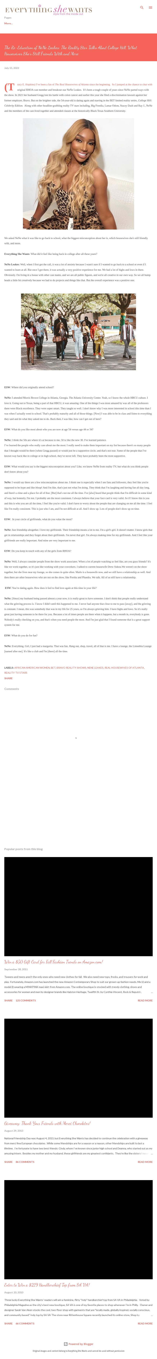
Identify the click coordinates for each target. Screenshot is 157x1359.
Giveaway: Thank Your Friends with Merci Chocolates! (47, 1123)
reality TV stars (15, 672)
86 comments (25, 1161)
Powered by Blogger (78, 1344)
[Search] (142, 6)
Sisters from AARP (94, 23)
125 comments (26, 1000)
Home (7, 23)
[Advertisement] (78, 810)
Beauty (51, 23)
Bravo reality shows (71, 667)
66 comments (25, 1323)
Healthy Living (29, 23)
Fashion (69, 23)
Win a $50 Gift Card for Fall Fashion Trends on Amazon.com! (53, 961)
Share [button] (8, 678)
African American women (32, 667)
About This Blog (123, 23)
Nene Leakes (95, 667)
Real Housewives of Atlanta (124, 667)
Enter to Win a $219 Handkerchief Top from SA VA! (47, 1285)
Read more (145, 1000)
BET (53, 667)
